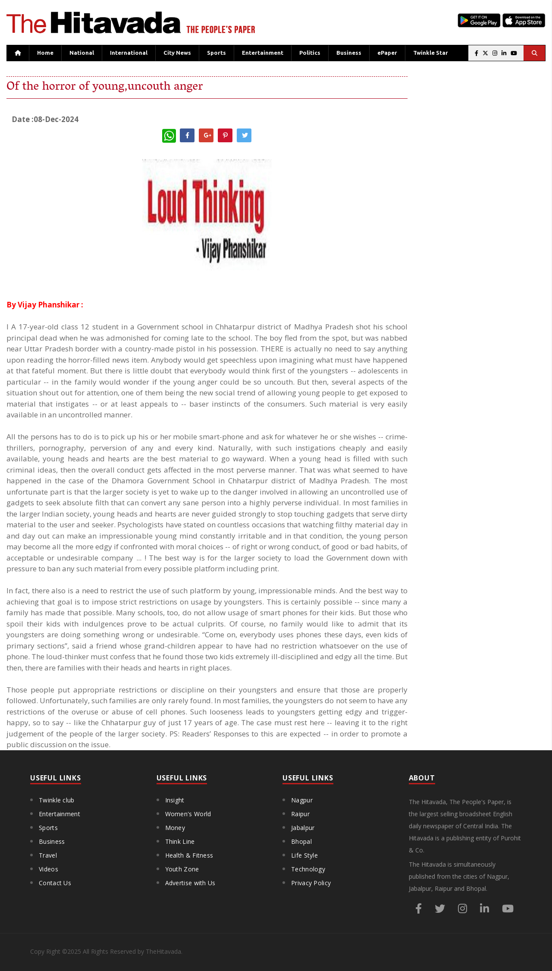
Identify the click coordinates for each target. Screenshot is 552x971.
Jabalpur (302, 828)
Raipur (300, 814)
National (81, 53)
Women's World (188, 814)
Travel (48, 855)
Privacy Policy (311, 883)
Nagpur (302, 800)
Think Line (180, 841)
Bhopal (301, 841)
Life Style (304, 855)
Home (45, 53)
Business (348, 53)
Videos (48, 869)
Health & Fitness (189, 855)
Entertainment (262, 53)
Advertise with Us (190, 883)
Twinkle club (57, 800)
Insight (175, 800)
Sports (216, 53)
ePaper (387, 53)
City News (177, 53)
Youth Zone (182, 869)
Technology (308, 869)
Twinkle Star (430, 53)
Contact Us (55, 883)
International (128, 53)
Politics (309, 53)
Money (175, 828)
